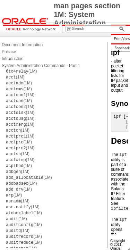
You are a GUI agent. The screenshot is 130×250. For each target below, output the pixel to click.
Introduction (13, 58)
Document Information (22, 44)
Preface (9, 51)
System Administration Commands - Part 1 (41, 65)
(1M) (21, 71)
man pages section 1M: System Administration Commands (87, 19)
